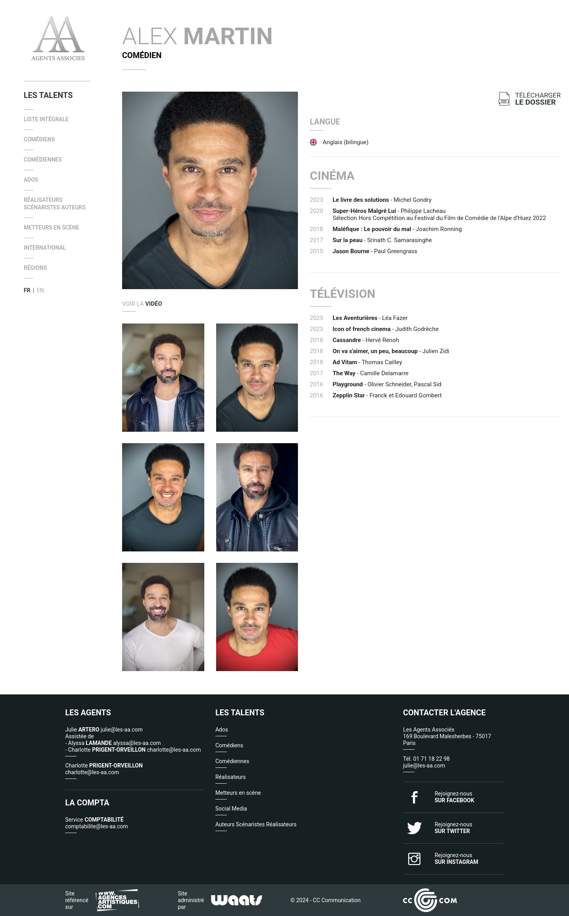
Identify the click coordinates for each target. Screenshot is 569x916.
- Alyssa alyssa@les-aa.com (113, 743)
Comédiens (39, 139)
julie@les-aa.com (424, 765)
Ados (31, 180)
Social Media (231, 808)
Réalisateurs (230, 777)
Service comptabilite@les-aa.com (96, 822)
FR (27, 290)
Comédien (142, 55)
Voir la (142, 303)
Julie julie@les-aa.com (104, 729)
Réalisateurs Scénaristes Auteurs (55, 204)
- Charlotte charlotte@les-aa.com (133, 750)
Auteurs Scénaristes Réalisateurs (255, 824)
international (45, 248)
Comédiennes (43, 159)
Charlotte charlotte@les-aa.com (104, 768)
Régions (35, 268)
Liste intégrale (46, 119)
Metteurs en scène (51, 227)
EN (40, 290)
